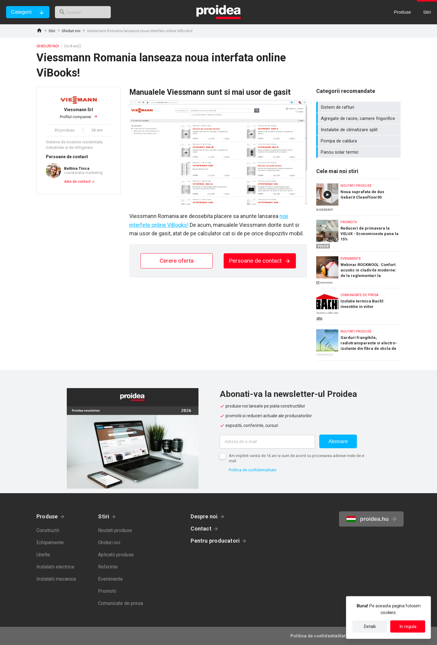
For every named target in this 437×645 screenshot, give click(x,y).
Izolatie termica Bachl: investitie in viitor (358, 304)
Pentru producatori (215, 541)
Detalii (370, 626)
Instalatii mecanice (56, 579)
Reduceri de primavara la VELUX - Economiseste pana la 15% (358, 231)
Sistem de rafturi (359, 107)
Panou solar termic (359, 152)
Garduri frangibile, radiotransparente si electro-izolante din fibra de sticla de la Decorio (358, 342)
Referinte (108, 567)
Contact (201, 528)
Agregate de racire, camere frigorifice (359, 118)
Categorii (21, 12)
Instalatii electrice (55, 567)
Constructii (47, 530)
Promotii (107, 591)
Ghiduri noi (71, 31)
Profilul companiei (78, 113)
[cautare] (87, 12)
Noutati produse (115, 530)
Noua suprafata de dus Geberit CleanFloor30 (358, 195)
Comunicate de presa (120, 603)
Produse (47, 516)
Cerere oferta (177, 260)
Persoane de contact (260, 260)
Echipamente (50, 542)
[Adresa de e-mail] (267, 442)
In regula (407, 626)
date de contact (77, 181)
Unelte (43, 555)
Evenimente (110, 579)
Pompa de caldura (359, 140)
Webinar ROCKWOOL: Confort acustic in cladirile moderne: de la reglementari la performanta (358, 268)
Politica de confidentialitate (252, 470)
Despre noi (204, 516)
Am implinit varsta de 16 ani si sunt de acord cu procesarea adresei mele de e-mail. (297, 458)
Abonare (338, 441)
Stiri (52, 31)
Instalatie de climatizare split (359, 129)
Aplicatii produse (116, 555)
